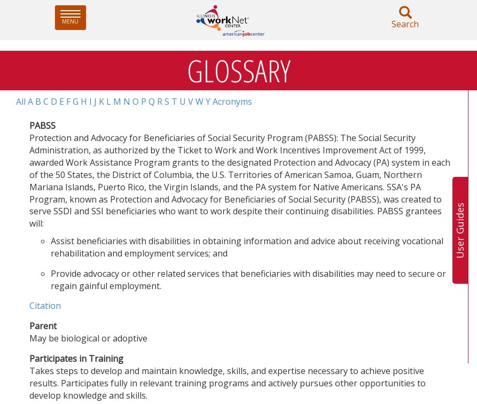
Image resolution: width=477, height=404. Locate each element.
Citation (45, 306)
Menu (73, 17)
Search (405, 18)
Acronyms (232, 101)
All (21, 101)
